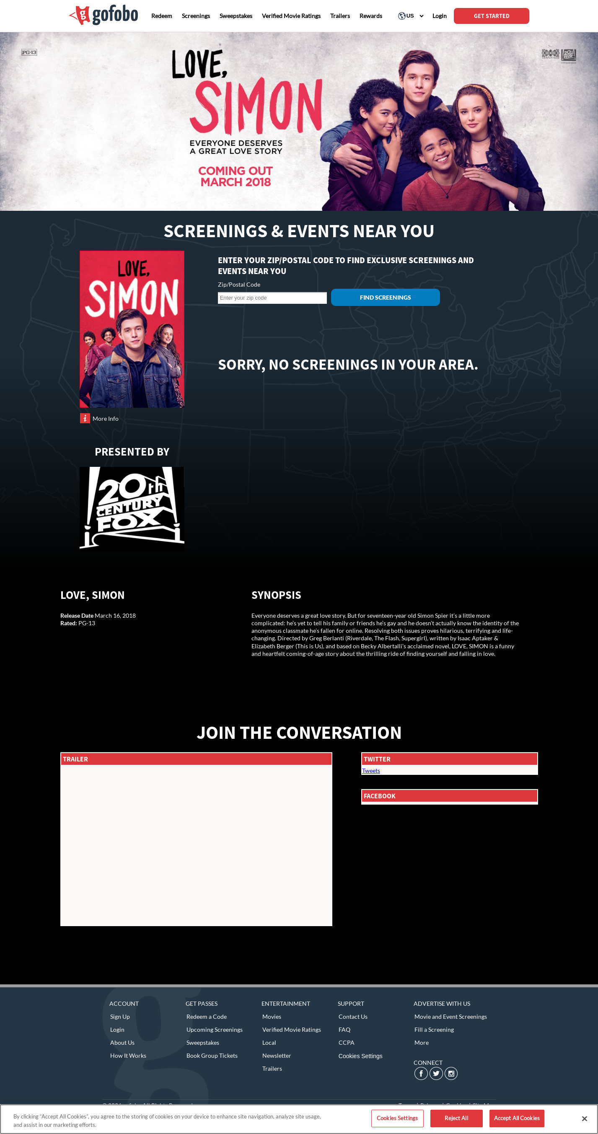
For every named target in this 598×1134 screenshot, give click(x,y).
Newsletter (276, 1055)
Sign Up (120, 1016)
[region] (299, 1119)
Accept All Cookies (517, 1118)
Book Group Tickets (212, 1055)
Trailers (272, 1068)
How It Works (128, 1055)
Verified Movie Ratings (291, 1029)
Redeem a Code (206, 1016)
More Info (106, 418)
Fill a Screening (434, 1029)
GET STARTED (492, 16)
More (421, 1042)
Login (117, 1029)
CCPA (347, 1042)
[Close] (584, 1118)
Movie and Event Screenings (450, 1016)
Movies (271, 1016)
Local (269, 1042)
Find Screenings (385, 297)
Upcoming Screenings (214, 1029)
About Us (122, 1042)
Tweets (371, 770)
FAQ (344, 1029)
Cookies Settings (361, 1056)
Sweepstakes (202, 1042)
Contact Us (353, 1016)
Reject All (456, 1118)
